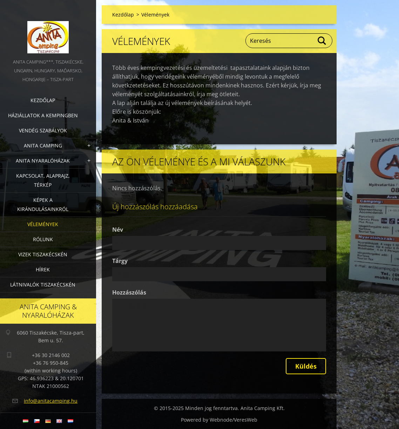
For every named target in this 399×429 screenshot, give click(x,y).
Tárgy (120, 261)
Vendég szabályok (43, 130)
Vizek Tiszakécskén (42, 254)
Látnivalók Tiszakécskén (42, 284)
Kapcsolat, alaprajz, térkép (43, 180)
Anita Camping (43, 145)
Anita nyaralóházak (43, 160)
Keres (322, 40)
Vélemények (42, 224)
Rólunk (43, 239)
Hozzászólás (129, 292)
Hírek (43, 269)
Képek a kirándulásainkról (42, 204)
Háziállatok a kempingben (43, 115)
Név (117, 229)
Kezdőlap (43, 100)
